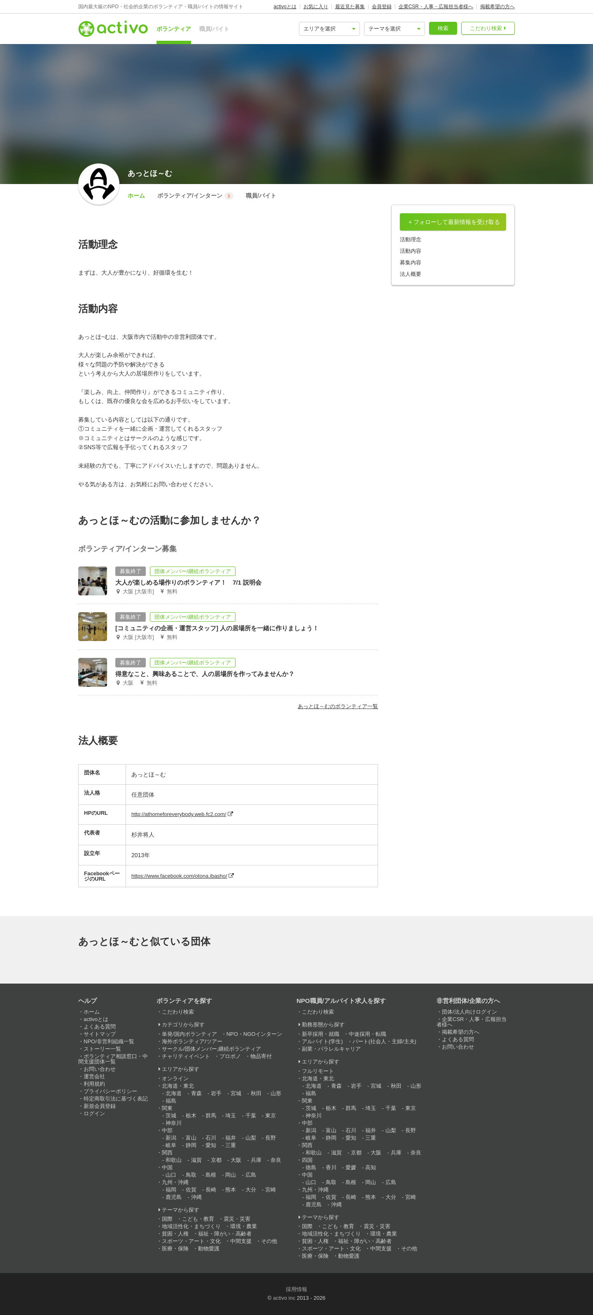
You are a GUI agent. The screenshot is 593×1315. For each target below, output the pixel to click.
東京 (270, 1115)
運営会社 (94, 1076)
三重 (230, 1145)
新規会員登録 (100, 1106)
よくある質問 (100, 1027)
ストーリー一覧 (102, 1049)
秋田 (256, 1093)
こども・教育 (198, 1219)
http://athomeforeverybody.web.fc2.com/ (178, 814)
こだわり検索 (486, 28)
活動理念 (410, 239)
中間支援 (241, 1241)
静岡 (191, 1145)
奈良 (276, 1160)
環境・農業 (243, 1226)
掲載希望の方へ (497, 6)
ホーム (136, 195)
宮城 (236, 1093)
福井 (230, 1138)
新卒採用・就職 (320, 1034)
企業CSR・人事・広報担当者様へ (436, 6)
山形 (276, 1093)
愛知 (210, 1145)
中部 (167, 1130)
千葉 (250, 1115)
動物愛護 (208, 1248)
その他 (269, 1241)
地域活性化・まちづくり (191, 1226)
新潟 (171, 1138)
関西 (167, 1152)
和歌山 (174, 1160)
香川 (331, 1167)
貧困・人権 (175, 1234)
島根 (210, 1175)
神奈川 (174, 1123)
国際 (167, 1219)
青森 (196, 1093)
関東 (167, 1108)
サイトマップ (100, 1034)
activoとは (284, 6)
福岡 (171, 1190)
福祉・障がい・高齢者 (225, 1234)
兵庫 (256, 1160)
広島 (250, 1175)
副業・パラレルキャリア (331, 1049)
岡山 (230, 1175)
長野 (270, 1138)
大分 (250, 1190)
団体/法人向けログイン (469, 1012)
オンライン (175, 1078)
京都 (216, 1160)
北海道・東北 (178, 1086)
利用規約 (94, 1084)
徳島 (311, 1167)
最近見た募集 (350, 6)
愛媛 (351, 1167)
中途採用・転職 (367, 1034)
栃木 (191, 1115)
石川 (210, 1138)
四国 (307, 1160)
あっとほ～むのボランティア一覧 (338, 706)
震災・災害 (237, 1219)
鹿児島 (174, 1197)
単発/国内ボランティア (189, 1034)
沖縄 (196, 1197)
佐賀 (191, 1190)
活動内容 (410, 251)
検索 (443, 28)
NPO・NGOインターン (254, 1034)
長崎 (210, 1190)
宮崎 (270, 1190)
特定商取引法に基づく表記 (116, 1099)
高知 (370, 1167)
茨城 (171, 1115)
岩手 (216, 1093)
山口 (171, 1175)
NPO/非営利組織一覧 (109, 1041)
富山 (191, 1138)
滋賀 (196, 1160)
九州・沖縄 (175, 1182)
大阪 (236, 1160)
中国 (167, 1167)
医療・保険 (175, 1248)
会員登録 (382, 6)
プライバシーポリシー (110, 1091)
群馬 (210, 1115)
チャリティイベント (186, 1056)
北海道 (174, 1093)
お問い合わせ (100, 1069)
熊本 (230, 1190)
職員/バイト (214, 29)
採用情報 (296, 1289)
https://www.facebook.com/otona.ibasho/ (179, 876)
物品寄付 (261, 1056)
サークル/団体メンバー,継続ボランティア (211, 1049)
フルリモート (318, 1071)
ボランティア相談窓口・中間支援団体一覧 (113, 1059)
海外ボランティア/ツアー (192, 1041)
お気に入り (316, 6)
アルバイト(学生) (322, 1041)
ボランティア (173, 29)
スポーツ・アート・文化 (191, 1241)
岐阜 (171, 1145)
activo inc (284, 1298)
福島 (171, 1101)
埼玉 (230, 1115)
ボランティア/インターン (195, 196)
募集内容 (410, 262)
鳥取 (191, 1175)
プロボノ (230, 1056)
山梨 (250, 1138)
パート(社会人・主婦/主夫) (384, 1041)
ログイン (94, 1113)
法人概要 (410, 274)
